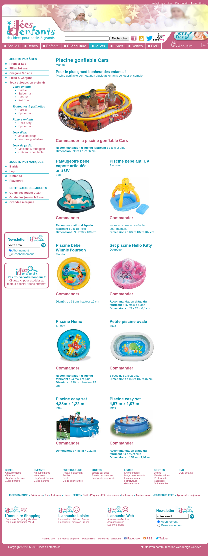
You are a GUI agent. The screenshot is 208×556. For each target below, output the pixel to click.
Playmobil (16, 180)
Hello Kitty (25, 123)
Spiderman (25, 93)
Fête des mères (110, 495)
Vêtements (11, 475)
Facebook (133, 538)
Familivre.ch (130, 480)
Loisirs (157, 472)
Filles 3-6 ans (18, 68)
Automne (56, 495)
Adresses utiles (115, 522)
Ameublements (13, 472)
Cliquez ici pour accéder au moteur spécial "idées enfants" (26, 282)
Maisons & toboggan (31, 148)
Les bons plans (115, 524)
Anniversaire (143, 495)
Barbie (22, 90)
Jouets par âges (100, 472)
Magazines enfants (134, 475)
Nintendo (15, 176)
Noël (85, 495)
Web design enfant (162, 3)
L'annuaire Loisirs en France (73, 522)
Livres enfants (131, 472)
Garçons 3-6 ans (20, 73)
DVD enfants (186, 472)
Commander (67, 218)
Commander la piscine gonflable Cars (92, 140)
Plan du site (181, 3)
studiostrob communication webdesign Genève (171, 547)
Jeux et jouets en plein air (27, 82)
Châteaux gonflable (30, 152)
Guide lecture (131, 483)
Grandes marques (21, 202)
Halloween (127, 495)
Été (47, 495)
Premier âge (17, 63)
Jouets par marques (102, 475)
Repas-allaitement (72, 472)
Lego (12, 171)
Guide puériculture (73, 480)
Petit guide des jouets (103, 478)
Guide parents (12, 480)
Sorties (66, 475)
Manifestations (162, 475)
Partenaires (88, 538)
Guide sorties (161, 483)
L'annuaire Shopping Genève (21, 519)
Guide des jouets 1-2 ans (26, 197)
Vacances (159, 480)
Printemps (36, 495)
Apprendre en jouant (188, 495)
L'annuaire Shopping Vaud (19, 522)
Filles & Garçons (20, 77)
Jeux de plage (27, 135)
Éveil (65, 478)
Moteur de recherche (109, 538)
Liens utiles (197, 3)
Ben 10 (23, 97)
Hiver (67, 495)
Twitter (163, 538)
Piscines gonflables (30, 139)
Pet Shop (24, 100)
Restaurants (160, 478)
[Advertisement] (27, 218)
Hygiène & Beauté (15, 478)
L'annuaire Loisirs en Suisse (73, 519)
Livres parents (132, 478)
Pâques (94, 495)
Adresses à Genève (118, 519)
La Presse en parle (68, 538)
